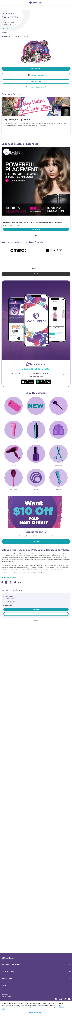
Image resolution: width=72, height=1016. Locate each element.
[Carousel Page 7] (37, 624)
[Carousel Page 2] (33, 272)
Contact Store (36, 81)
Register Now (22, 231)
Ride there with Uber (23, 74)
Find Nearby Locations (36, 87)
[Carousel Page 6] (36, 624)
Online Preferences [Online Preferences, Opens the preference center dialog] (35, 1013)
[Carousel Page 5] (35, 624)
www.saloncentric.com (11, 581)
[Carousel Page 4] (35, 272)
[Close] (69, 1004)
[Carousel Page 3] (34, 272)
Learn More (36, 545)
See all (36, 278)
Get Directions (36, 68)
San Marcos (8, 600)
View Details (37, 618)
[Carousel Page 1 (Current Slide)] (32, 272)
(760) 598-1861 (7, 609)
